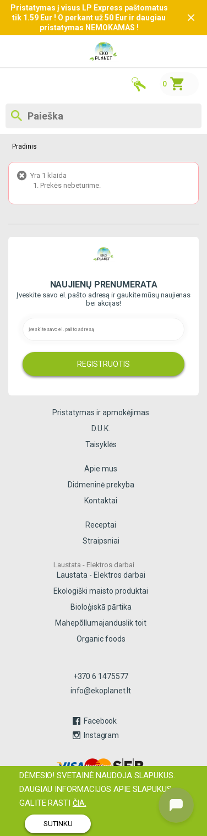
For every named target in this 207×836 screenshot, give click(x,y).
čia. (79, 803)
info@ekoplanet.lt (100, 690)
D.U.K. (100, 428)
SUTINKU (58, 823)
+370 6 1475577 (101, 676)
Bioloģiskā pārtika (101, 606)
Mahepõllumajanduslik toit (100, 622)
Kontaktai (100, 500)
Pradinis (24, 146)
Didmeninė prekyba (101, 484)
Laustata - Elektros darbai (101, 575)
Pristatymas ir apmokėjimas (100, 412)
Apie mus (100, 468)
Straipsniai (101, 540)
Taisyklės (101, 444)
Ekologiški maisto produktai (100, 591)
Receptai (100, 524)
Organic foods (101, 638)
